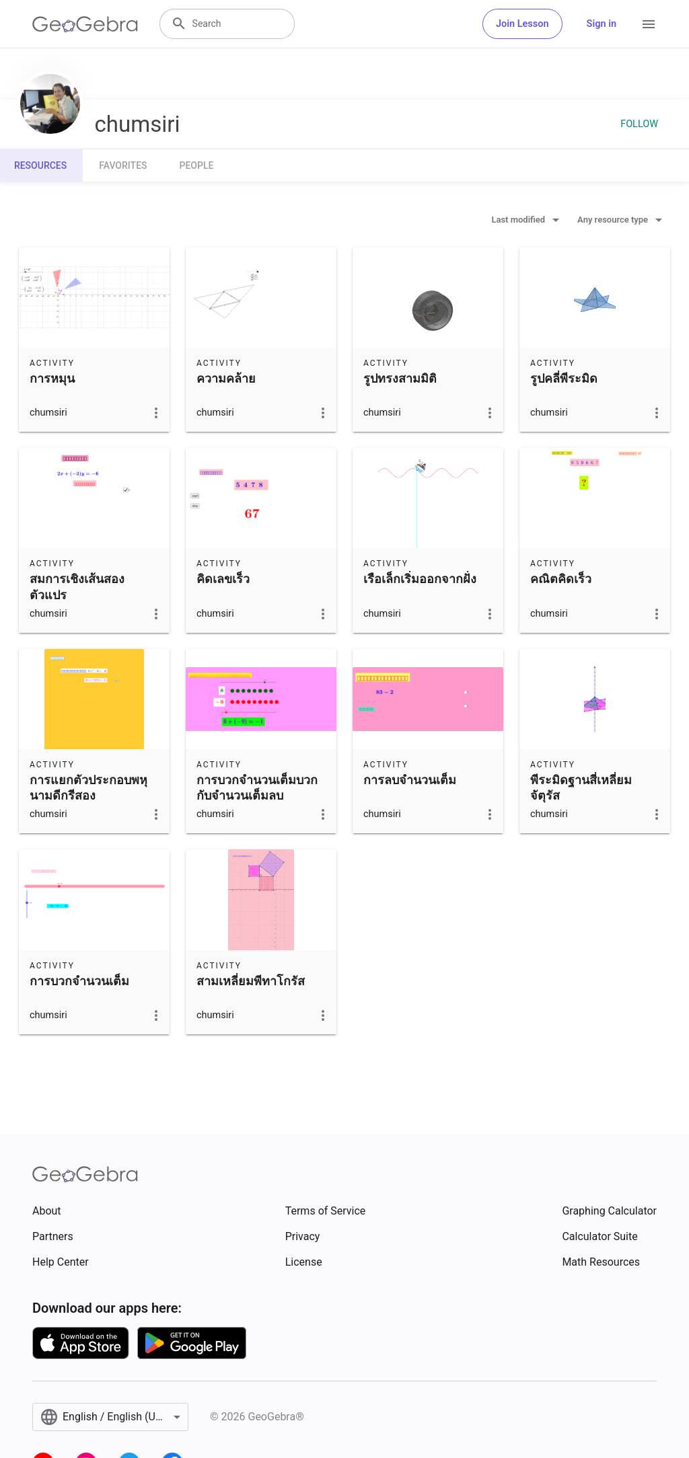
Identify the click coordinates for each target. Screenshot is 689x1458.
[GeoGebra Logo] (85, 24)
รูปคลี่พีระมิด (563, 378)
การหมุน (52, 378)
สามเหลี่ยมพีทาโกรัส (250, 981)
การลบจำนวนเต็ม (409, 780)
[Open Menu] (649, 24)
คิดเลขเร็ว (223, 579)
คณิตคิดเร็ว (560, 579)
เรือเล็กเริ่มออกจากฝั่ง (419, 579)
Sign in (601, 24)
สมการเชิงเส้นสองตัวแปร (77, 586)
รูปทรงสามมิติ (400, 378)
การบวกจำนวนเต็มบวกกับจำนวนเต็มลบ (257, 787)
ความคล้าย (226, 378)
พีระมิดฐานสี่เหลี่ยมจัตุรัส (581, 787)
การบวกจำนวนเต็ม (79, 981)
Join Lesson (522, 24)
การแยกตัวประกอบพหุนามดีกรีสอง (88, 787)
